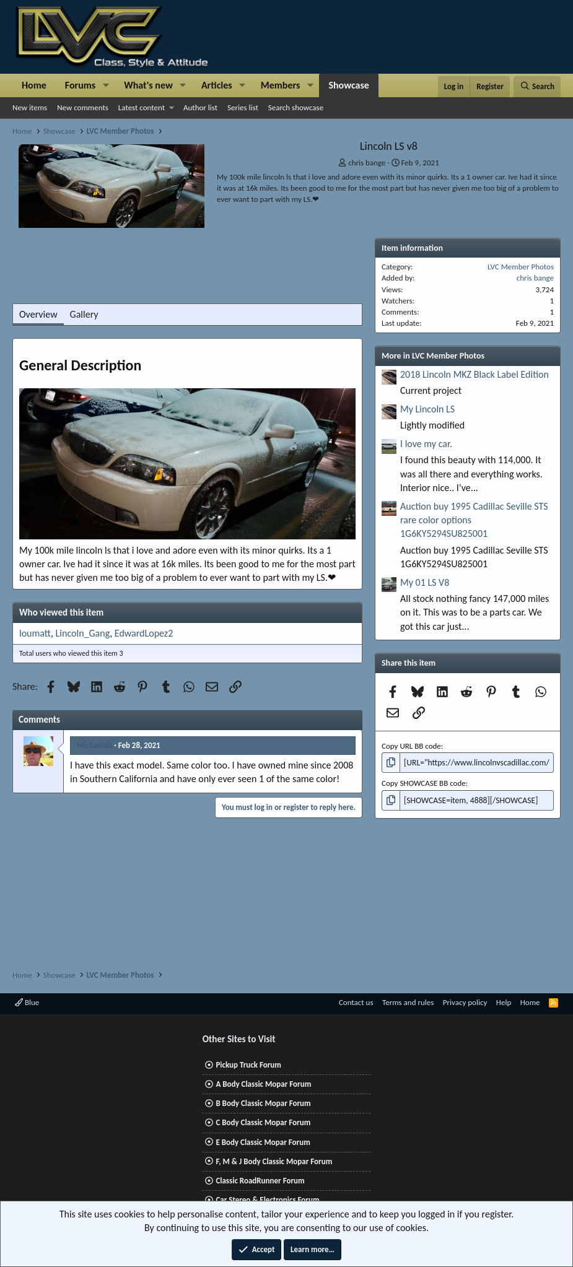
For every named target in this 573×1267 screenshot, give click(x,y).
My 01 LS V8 (424, 582)
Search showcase (295, 107)
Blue (27, 1002)
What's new (148, 85)
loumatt (35, 633)
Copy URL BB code (411, 746)
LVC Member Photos (521, 266)
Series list (242, 107)
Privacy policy (465, 1002)
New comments (82, 107)
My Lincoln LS (427, 409)
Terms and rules (408, 1002)
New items (29, 107)
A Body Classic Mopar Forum (263, 1084)
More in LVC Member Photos (433, 355)
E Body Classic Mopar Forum (263, 1142)
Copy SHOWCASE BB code (424, 782)
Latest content (141, 107)
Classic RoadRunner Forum (260, 1180)
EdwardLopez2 (144, 633)
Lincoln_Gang (83, 633)
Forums (80, 85)
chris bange (366, 162)
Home (34, 85)
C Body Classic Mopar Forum (263, 1122)
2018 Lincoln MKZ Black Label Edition (474, 374)
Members (280, 85)
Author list (200, 107)
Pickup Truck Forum (248, 1064)
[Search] (537, 86)
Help (503, 1002)
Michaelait (94, 745)
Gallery (84, 314)
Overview (38, 314)
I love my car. (426, 444)
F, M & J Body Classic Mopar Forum (274, 1161)
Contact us (356, 1002)
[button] (106, 85)
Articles (216, 85)
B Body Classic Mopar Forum (263, 1103)
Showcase (348, 85)
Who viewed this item (61, 612)
